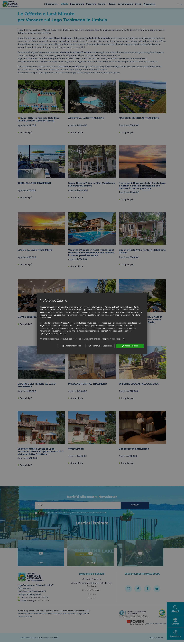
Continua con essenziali (101, 346)
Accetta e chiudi (130, 346)
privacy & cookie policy (114, 339)
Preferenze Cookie (71, 346)
